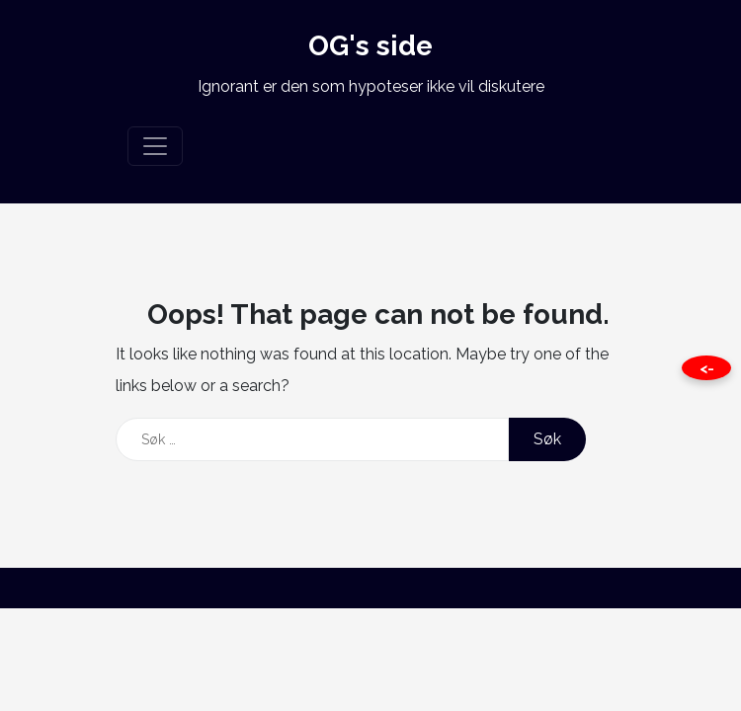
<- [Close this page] (707, 368)
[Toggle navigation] (155, 146)
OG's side (370, 46)
